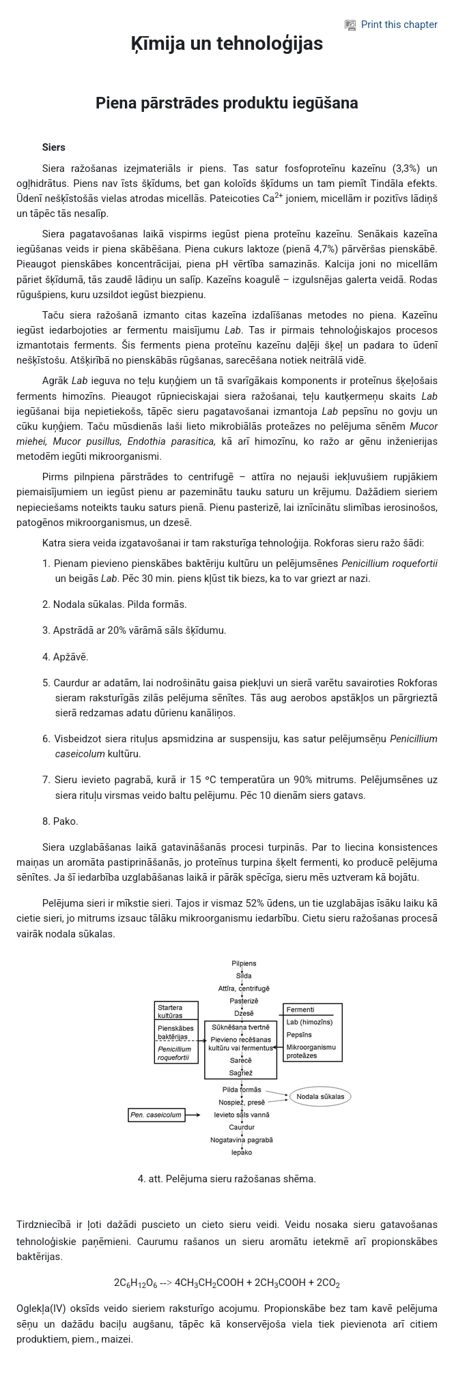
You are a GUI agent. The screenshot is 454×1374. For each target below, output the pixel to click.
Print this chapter (391, 24)
